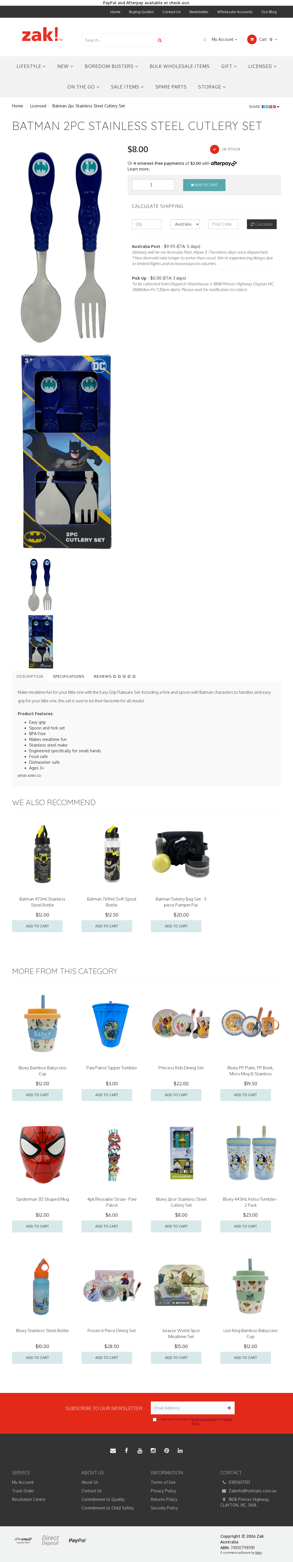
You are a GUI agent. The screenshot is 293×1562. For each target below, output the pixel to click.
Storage (212, 87)
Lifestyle (31, 66)
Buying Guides (141, 11)
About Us (90, 1482)
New (65, 66)
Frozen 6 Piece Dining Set (112, 1330)
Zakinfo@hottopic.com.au (248, 1491)
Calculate (262, 224)
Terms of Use (163, 1482)
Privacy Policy (163, 1490)
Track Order (23, 1490)
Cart (262, 39)
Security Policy (164, 1507)
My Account (218, 39)
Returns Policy (164, 1499)
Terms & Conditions (204, 1419)
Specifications (68, 676)
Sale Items (127, 87)
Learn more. (139, 169)
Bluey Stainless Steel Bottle (42, 1330)
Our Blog (269, 11)
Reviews (115, 676)
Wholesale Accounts (235, 11)
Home (115, 11)
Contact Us (172, 11)
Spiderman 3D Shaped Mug (42, 1199)
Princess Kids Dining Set (181, 1067)
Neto (258, 1553)
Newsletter (199, 11)
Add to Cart (204, 185)
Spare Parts (171, 87)
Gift (229, 66)
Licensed (262, 66)
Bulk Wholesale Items (180, 66)
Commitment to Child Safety (108, 1507)
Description (30, 676)
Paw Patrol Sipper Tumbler (111, 1067)
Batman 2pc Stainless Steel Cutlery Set (88, 105)
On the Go (83, 87)
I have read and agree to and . (193, 1421)
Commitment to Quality (103, 1499)
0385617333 (235, 1482)
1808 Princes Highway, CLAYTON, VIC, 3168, (244, 1502)
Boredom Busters (111, 66)
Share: (264, 107)
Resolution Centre (28, 1499)
